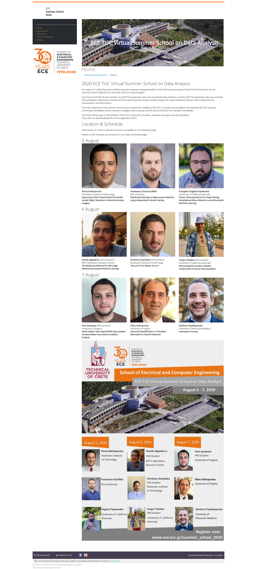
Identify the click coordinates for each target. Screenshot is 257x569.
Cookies (219, 555)
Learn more (114, 561)
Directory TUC (65, 555)
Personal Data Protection (200, 555)
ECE (48, 8)
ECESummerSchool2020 (95, 74)
